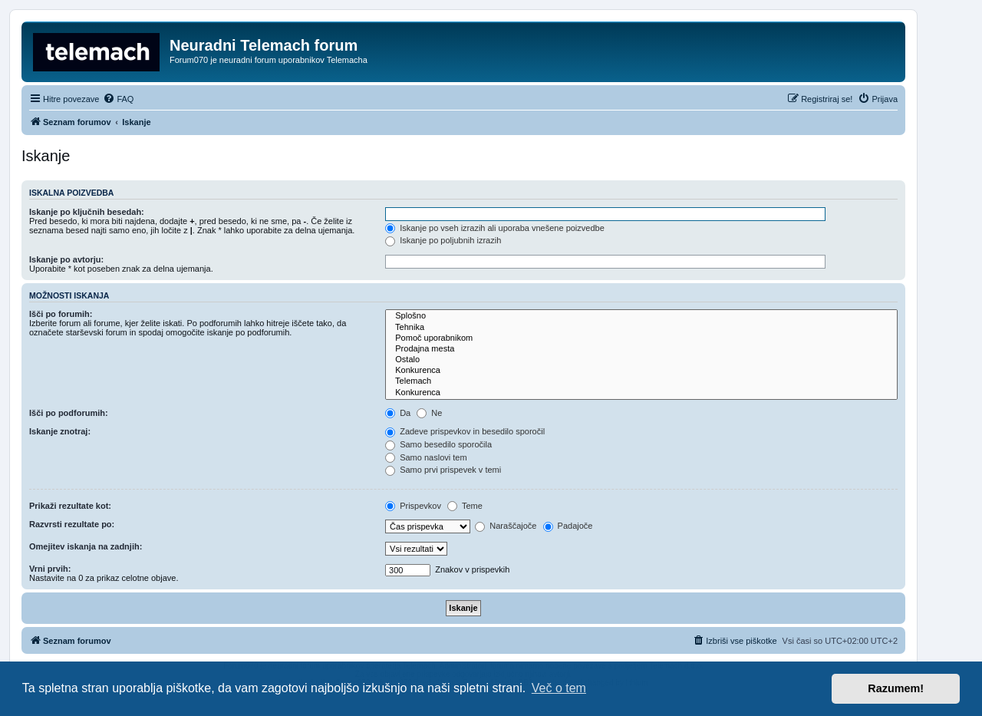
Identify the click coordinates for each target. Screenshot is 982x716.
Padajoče (568, 525)
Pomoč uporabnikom (641, 338)
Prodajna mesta (641, 349)
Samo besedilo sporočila (438, 444)
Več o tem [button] (559, 688)
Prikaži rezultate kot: (70, 505)
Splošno (641, 316)
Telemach (641, 381)
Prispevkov (413, 505)
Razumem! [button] (896, 688)
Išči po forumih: (61, 313)
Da (397, 412)
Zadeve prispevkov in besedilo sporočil (465, 431)
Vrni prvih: (50, 568)
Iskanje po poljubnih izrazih (443, 240)
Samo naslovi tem (425, 457)
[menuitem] (118, 99)
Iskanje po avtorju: (66, 259)
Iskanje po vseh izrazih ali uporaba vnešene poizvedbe (495, 228)
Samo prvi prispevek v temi (443, 469)
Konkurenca (641, 370)
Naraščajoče (505, 525)
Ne (429, 412)
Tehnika (641, 327)
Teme (465, 505)
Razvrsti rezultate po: (71, 524)
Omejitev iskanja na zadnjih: (85, 546)
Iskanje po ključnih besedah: (86, 211)
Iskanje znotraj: (60, 431)
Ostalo (641, 360)
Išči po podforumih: (68, 412)
